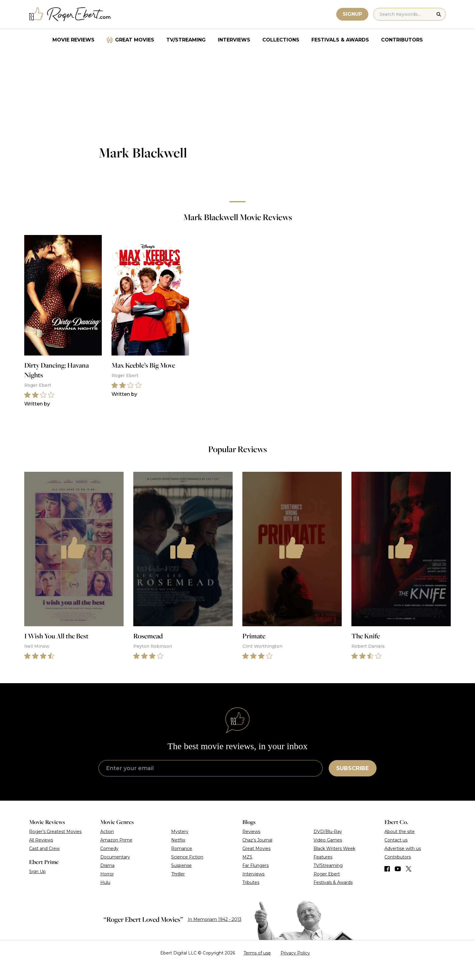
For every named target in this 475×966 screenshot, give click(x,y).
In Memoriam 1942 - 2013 (214, 919)
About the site (399, 831)
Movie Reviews (73, 40)
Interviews (234, 40)
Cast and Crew (44, 848)
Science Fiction (187, 857)
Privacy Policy (295, 953)
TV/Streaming (186, 40)
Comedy (109, 848)
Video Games (328, 840)
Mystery (179, 831)
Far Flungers (255, 865)
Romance (181, 848)
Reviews (251, 831)
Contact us (395, 840)
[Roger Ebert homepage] (70, 14)
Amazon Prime (116, 840)
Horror (107, 874)
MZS (247, 857)
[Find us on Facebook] (387, 869)
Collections (280, 40)
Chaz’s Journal (257, 840)
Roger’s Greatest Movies (55, 831)
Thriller (178, 874)
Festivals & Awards (340, 40)
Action (107, 831)
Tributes (250, 882)
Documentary (115, 857)
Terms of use (257, 953)
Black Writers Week (334, 848)
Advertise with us (402, 848)
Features (323, 857)
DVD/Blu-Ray (328, 831)
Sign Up (37, 871)
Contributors (402, 40)
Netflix (178, 840)
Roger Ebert (327, 874)
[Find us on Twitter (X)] (408, 869)
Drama (107, 865)
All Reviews (41, 840)
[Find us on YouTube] (398, 868)
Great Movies (134, 40)
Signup (352, 14)
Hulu (105, 882)
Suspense (181, 865)
